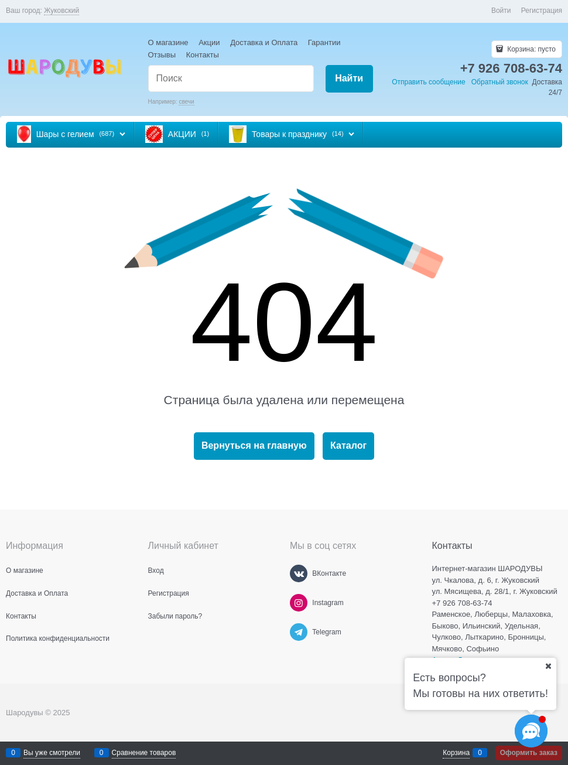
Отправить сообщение (429, 82)
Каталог (348, 445)
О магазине (168, 42)
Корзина (456, 752)
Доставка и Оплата (263, 42)
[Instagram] (298, 603)
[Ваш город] (548, 666)
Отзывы (162, 54)
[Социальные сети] (531, 731)
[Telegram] (298, 632)
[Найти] (349, 79)
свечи (186, 101)
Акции (209, 42)
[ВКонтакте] (298, 573)
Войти (501, 10)
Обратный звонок (499, 82)
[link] (61, 10)
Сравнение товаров (144, 752)
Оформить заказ (528, 753)
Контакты (202, 54)
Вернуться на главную (254, 445)
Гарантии (324, 42)
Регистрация (541, 10)
